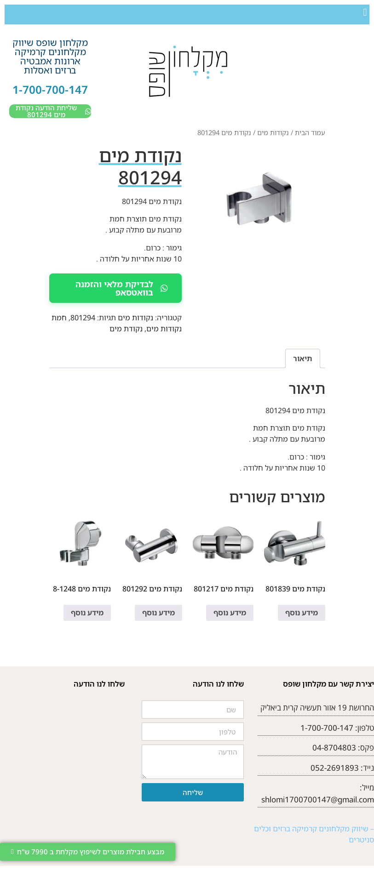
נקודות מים (273, 132)
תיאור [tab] (302, 358)
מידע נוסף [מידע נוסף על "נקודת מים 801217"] (229, 613)
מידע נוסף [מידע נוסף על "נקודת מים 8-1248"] (87, 613)
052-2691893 (335, 767)
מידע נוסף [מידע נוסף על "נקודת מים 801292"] (158, 613)
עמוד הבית (310, 132)
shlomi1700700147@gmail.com (317, 799)
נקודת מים (126, 329)
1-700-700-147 (50, 89)
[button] (365, 12)
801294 (82, 317)
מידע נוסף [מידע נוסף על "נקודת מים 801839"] (301, 613)
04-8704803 (334, 747)
